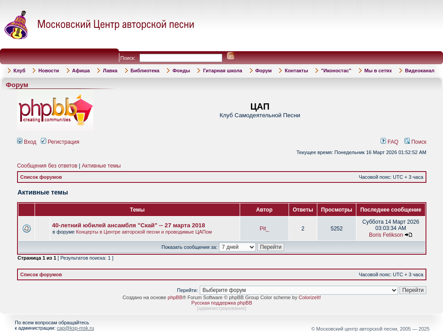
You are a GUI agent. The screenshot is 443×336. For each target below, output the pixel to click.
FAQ (390, 142)
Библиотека (145, 70)
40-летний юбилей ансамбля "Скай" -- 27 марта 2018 (128, 225)
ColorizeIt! (309, 297)
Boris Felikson (386, 235)
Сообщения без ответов (47, 166)
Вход (26, 142)
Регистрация (60, 142)
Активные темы (101, 166)
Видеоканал (419, 70)
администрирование (221, 308)
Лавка (110, 70)
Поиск (415, 142)
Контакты (296, 70)
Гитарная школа (222, 70)
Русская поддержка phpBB (221, 302)
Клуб (19, 70)
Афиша (81, 70)
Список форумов (41, 177)
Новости (48, 70)
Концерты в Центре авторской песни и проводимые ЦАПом (144, 231)
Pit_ (264, 228)
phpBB (175, 297)
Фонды (181, 70)
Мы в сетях (378, 70)
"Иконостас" (336, 70)
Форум (263, 70)
